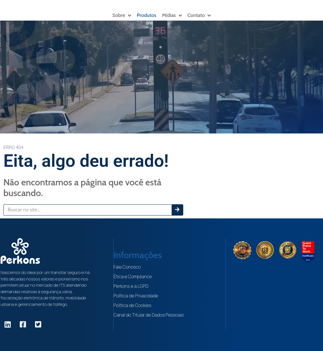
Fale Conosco (127, 267)
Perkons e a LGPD (131, 286)
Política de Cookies (133, 305)
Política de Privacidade (136, 296)
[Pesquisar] (177, 210)
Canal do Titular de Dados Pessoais (149, 315)
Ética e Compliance (133, 276)
